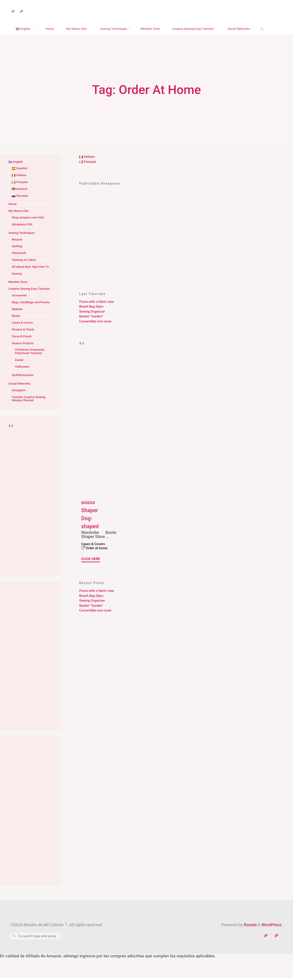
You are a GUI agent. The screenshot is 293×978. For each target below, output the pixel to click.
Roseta (250, 946)
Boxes (16, 337)
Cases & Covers (94, 555)
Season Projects (24, 364)
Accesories (20, 313)
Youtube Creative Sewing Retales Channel (30, 419)
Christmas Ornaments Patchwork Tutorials (31, 372)
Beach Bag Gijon (91, 318)
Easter (19, 381)
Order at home (97, 559)
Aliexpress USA (23, 236)
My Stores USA (19, 222)
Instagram (19, 411)
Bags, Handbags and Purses (27, 321)
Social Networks (20, 405)
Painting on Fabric (25, 271)
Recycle (17, 251)
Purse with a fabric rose (96, 313)
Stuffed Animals (23, 396)
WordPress (271, 946)
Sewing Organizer (92, 323)
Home (12, 215)
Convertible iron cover (95, 333)
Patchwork (19, 264)
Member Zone (18, 297)
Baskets (18, 330)
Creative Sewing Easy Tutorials (24, 305)
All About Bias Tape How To (30, 279)
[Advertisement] (146, 258)
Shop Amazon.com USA (29, 229)
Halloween (23, 388)
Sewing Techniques (22, 244)
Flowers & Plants (24, 351)
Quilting (17, 258)
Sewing (17, 288)
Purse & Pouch (22, 358)
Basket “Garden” (91, 328)
